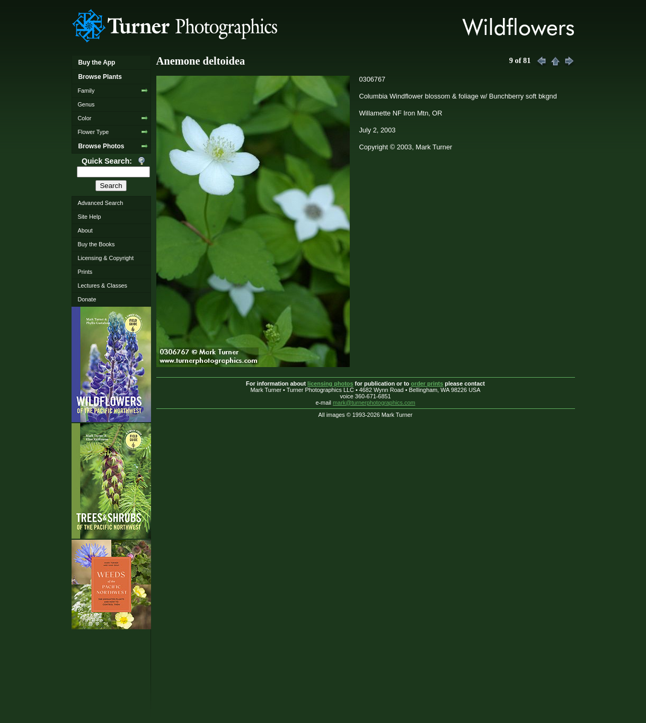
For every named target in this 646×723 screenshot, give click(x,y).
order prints (427, 383)
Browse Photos (101, 146)
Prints (84, 272)
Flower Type (93, 132)
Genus (85, 104)
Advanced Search (100, 203)
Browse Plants (99, 77)
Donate (86, 299)
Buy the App (96, 62)
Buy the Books (95, 244)
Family (85, 90)
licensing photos (330, 383)
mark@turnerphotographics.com (374, 402)
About (84, 230)
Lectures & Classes (102, 285)
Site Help (89, 216)
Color (84, 118)
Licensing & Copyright (105, 258)
